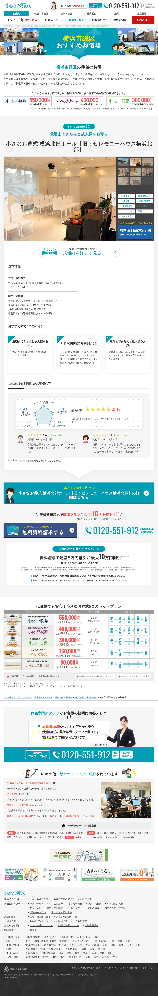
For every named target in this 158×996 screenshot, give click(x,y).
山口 (61, 953)
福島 (96, 937)
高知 (93, 953)
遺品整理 (141, 13)
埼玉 (74, 941)
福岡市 (45, 956)
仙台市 (69, 937)
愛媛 (102, 953)
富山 (137, 945)
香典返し (91, 13)
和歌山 (101, 949)
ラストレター (75, 908)
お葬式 (16, 13)
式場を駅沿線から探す (67, 916)
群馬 (120, 941)
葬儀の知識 (120, 20)
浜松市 (61, 945)
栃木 (128, 941)
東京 (27, 941)
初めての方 (31, 20)
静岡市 (53, 945)
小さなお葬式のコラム (41, 925)
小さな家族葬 (56, 903)
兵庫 (67, 949)
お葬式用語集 (91, 925)
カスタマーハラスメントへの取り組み (122, 968)
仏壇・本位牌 (41, 13)
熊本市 (78, 956)
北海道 (28, 937)
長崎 (55, 956)
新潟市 (94, 945)
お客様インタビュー (40, 921)
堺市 (42, 949)
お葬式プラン (53, 20)
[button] (6, 199)
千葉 (95, 941)
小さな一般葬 (37, 903)
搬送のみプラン (38, 912)
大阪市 (33, 930)
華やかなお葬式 (55, 908)
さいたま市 (82, 941)
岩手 (54, 937)
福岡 (27, 956)
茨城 (112, 941)
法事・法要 (66, 13)
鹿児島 (105, 956)
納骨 (116, 13)
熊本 (71, 956)
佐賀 (63, 956)
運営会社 (76, 968)
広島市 (34, 953)
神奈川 (37, 941)
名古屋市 (35, 945)
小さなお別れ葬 (115, 903)
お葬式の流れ (87, 899)
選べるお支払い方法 (61, 912)
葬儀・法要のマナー (68, 925)
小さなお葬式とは (39, 899)
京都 (51, 949)
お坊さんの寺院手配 (115, 908)
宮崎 (96, 956)
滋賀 (92, 949)
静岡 (46, 945)
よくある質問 (80, 921)
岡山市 (51, 953)
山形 (87, 937)
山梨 (113, 945)
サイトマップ (148, 968)
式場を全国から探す (40, 916)
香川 (110, 953)
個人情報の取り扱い (92, 968)
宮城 (63, 937)
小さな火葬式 (95, 903)
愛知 (27, 945)
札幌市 (36, 937)
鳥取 (69, 953)
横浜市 (44, 941)
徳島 (85, 953)
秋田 (79, 937)
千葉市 (101, 941)
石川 (129, 945)
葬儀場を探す (77, 20)
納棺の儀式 (93, 908)
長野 (105, 945)
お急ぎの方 (143, 20)
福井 (121, 945)
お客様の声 (99, 20)
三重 (80, 945)
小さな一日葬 (75, 903)
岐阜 (72, 945)
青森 (46, 937)
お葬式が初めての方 (64, 899)
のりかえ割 (35, 908)
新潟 (88, 945)
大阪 (27, 949)
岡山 (44, 953)
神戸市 (74, 949)
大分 (88, 956)
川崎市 (53, 941)
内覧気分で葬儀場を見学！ (82, 251)
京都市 (57, 949)
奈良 (84, 949)
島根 (77, 953)
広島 (27, 953)
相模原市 (63, 941)
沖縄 (115, 956)
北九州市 (35, 956)
